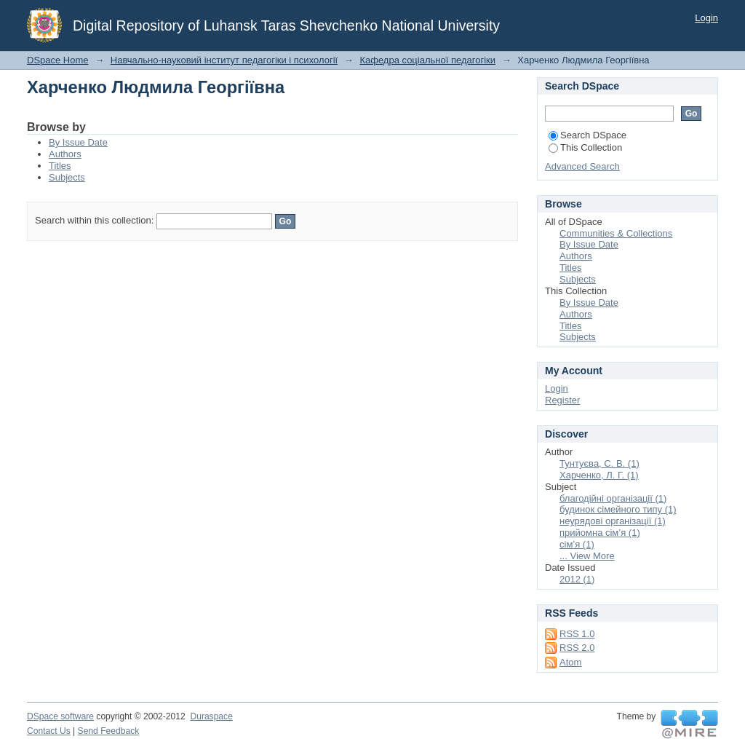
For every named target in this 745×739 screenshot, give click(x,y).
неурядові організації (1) (612, 520)
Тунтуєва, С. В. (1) (599, 463)
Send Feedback (109, 731)
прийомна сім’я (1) (599, 532)
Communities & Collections (615, 233)
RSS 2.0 (576, 647)
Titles (60, 165)
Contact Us (49, 731)
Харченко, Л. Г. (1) (599, 475)
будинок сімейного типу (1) (618, 509)
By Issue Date (78, 142)
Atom (570, 662)
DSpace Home (58, 60)
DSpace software (60, 716)
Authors (65, 154)
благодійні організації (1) (612, 498)
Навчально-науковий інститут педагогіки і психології (224, 60)
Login (706, 17)
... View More (587, 555)
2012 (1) (576, 579)
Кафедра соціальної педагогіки (427, 60)
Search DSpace (587, 135)
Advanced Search (582, 166)
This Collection (585, 147)
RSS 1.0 (576, 633)
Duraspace (211, 716)
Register (562, 400)
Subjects (67, 177)
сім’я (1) (576, 544)
